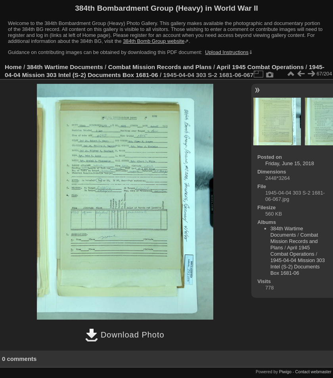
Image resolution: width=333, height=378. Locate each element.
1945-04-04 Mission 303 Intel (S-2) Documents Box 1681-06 (297, 266)
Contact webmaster (313, 371)
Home (13, 67)
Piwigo (285, 371)
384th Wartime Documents (65, 67)
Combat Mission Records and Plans (160, 67)
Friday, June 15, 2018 (289, 163)
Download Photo (124, 334)
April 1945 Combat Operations (260, 67)
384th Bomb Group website (153, 41)
